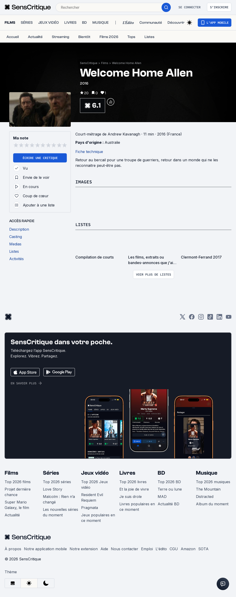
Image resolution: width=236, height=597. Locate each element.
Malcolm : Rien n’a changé (59, 499)
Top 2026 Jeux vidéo (94, 484)
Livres (127, 473)
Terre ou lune (170, 489)
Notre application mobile (45, 548)
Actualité (12, 514)
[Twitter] (182, 318)
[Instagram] (201, 318)
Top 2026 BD (169, 481)
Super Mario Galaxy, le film (17, 505)
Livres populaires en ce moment (137, 506)
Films (104, 63)
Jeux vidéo (95, 473)
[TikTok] (210, 318)
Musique (206, 473)
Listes (83, 224)
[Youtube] (228, 318)
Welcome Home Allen (126, 63)
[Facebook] (192, 318)
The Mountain (208, 489)
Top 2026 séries (57, 481)
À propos (13, 548)
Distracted (204, 496)
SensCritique (88, 63)
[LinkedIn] (219, 318)
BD (161, 473)
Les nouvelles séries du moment (60, 512)
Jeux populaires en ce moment (98, 517)
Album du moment (212, 503)
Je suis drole (130, 496)
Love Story (52, 489)
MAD (162, 496)
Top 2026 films (18, 481)
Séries (51, 473)
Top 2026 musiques (213, 481)
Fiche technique (89, 151)
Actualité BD (168, 503)
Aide (104, 548)
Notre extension (84, 548)
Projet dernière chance (18, 492)
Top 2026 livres (133, 481)
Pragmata (89, 507)
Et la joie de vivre (134, 489)
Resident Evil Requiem (92, 497)
